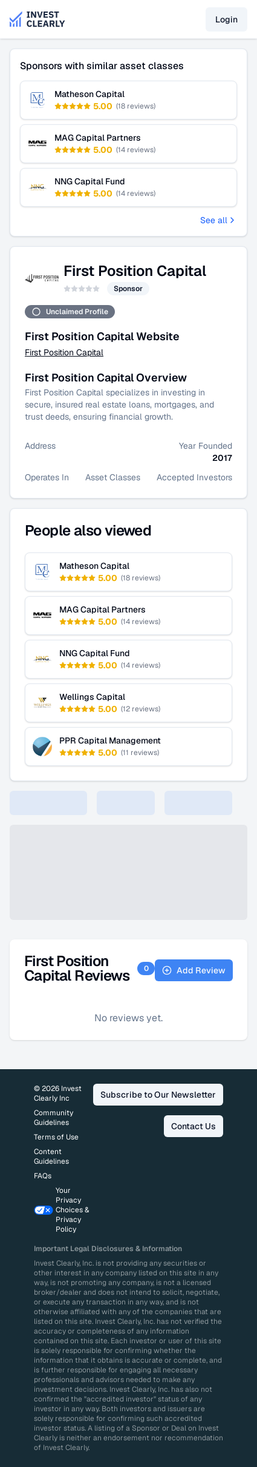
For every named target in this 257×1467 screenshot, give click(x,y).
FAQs (42, 1176)
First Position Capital (64, 352)
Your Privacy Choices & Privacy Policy (61, 1210)
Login (226, 19)
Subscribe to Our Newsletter (158, 1094)
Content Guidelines (51, 1156)
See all (218, 220)
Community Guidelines (53, 1117)
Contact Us (193, 1126)
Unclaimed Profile (69, 312)
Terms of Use (56, 1137)
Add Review (194, 970)
